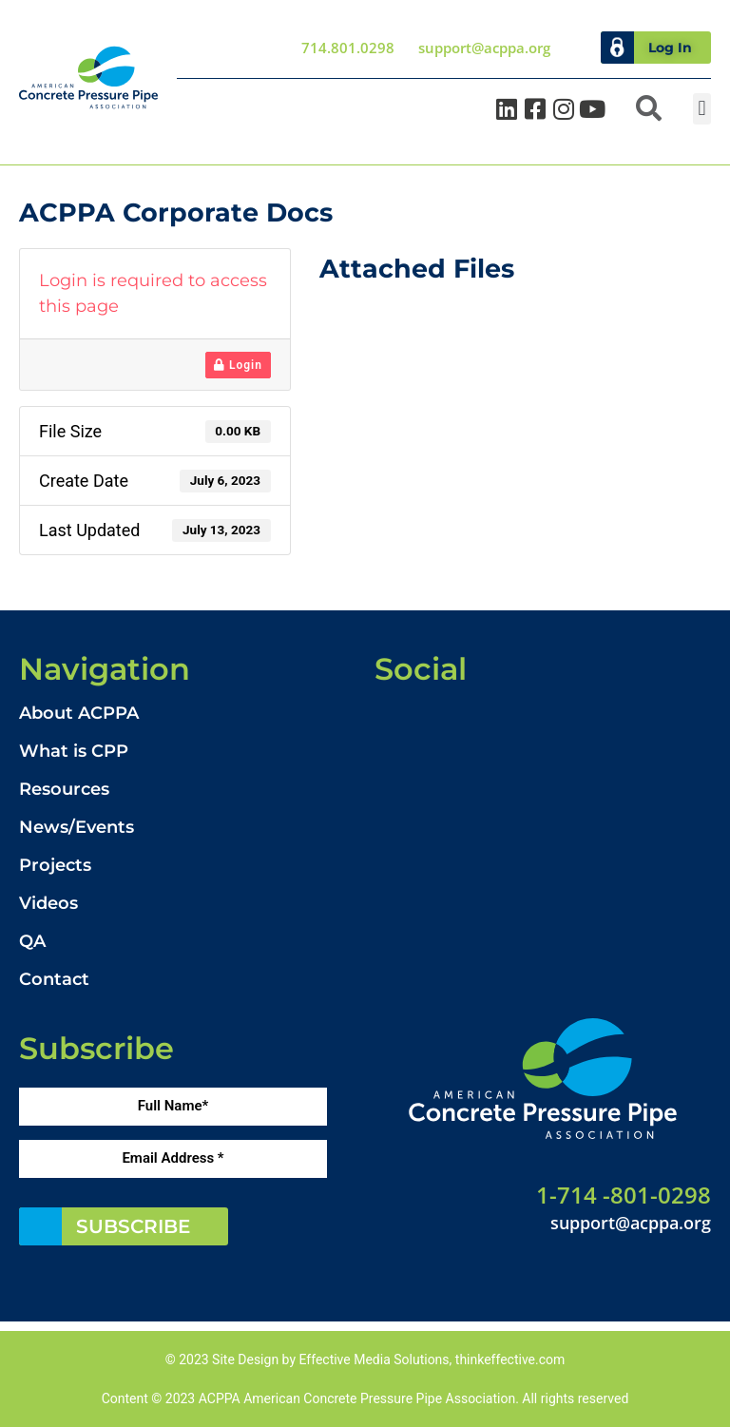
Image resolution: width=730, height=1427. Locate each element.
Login (238, 365)
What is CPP (73, 751)
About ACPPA (79, 713)
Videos (48, 903)
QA (32, 941)
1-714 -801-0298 (623, 1193)
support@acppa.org (484, 47)
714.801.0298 (347, 47)
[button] (648, 109)
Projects (55, 865)
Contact (54, 979)
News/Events (76, 827)
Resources (64, 789)
